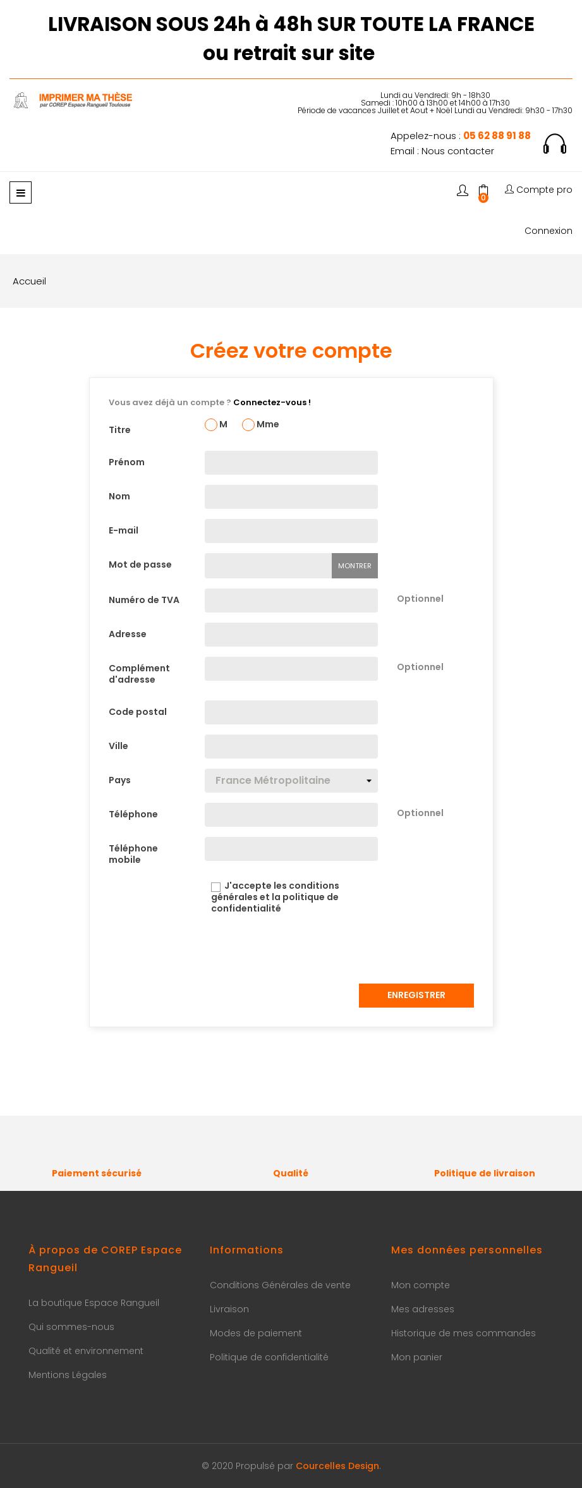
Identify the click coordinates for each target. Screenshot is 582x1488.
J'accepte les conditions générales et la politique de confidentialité (272, 897)
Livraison (229, 1309)
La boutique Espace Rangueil (93, 1302)
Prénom (127, 462)
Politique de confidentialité (269, 1357)
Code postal (138, 711)
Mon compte (420, 1285)
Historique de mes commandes (463, 1333)
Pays (120, 780)
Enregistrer (416, 995)
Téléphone (133, 814)
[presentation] (301, 948)
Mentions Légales (67, 1375)
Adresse (128, 634)
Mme (260, 424)
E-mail (123, 530)
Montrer (355, 566)
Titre (120, 430)
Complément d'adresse (139, 673)
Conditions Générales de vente (280, 1285)
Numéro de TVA (144, 600)
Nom (119, 496)
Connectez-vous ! (272, 402)
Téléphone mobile (133, 853)
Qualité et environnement (85, 1351)
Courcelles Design (337, 1466)
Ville (118, 746)
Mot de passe (140, 564)
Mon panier (416, 1357)
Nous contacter (457, 150)
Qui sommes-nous (71, 1326)
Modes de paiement (256, 1333)
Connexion (548, 231)
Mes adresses (422, 1309)
